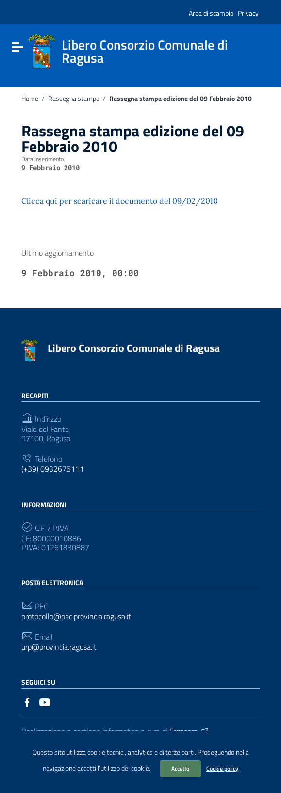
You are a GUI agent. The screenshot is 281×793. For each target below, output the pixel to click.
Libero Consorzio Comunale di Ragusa (134, 348)
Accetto (180, 768)
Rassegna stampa (73, 98)
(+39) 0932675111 (52, 469)
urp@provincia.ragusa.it (59, 647)
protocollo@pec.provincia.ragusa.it (76, 616)
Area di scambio (211, 13)
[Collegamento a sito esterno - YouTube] (44, 701)
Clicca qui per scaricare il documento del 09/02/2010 (119, 201)
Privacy (248, 13)
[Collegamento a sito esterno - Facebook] (27, 701)
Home (29, 98)
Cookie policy (222, 768)
